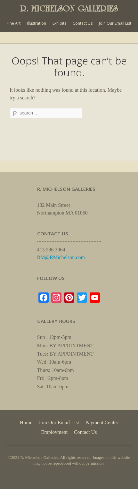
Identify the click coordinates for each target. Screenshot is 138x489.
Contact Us (83, 23)
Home (26, 422)
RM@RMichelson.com (61, 257)
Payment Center (101, 422)
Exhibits (59, 23)
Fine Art (13, 23)
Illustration (36, 23)
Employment (54, 432)
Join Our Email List (115, 23)
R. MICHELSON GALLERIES (69, 8)
